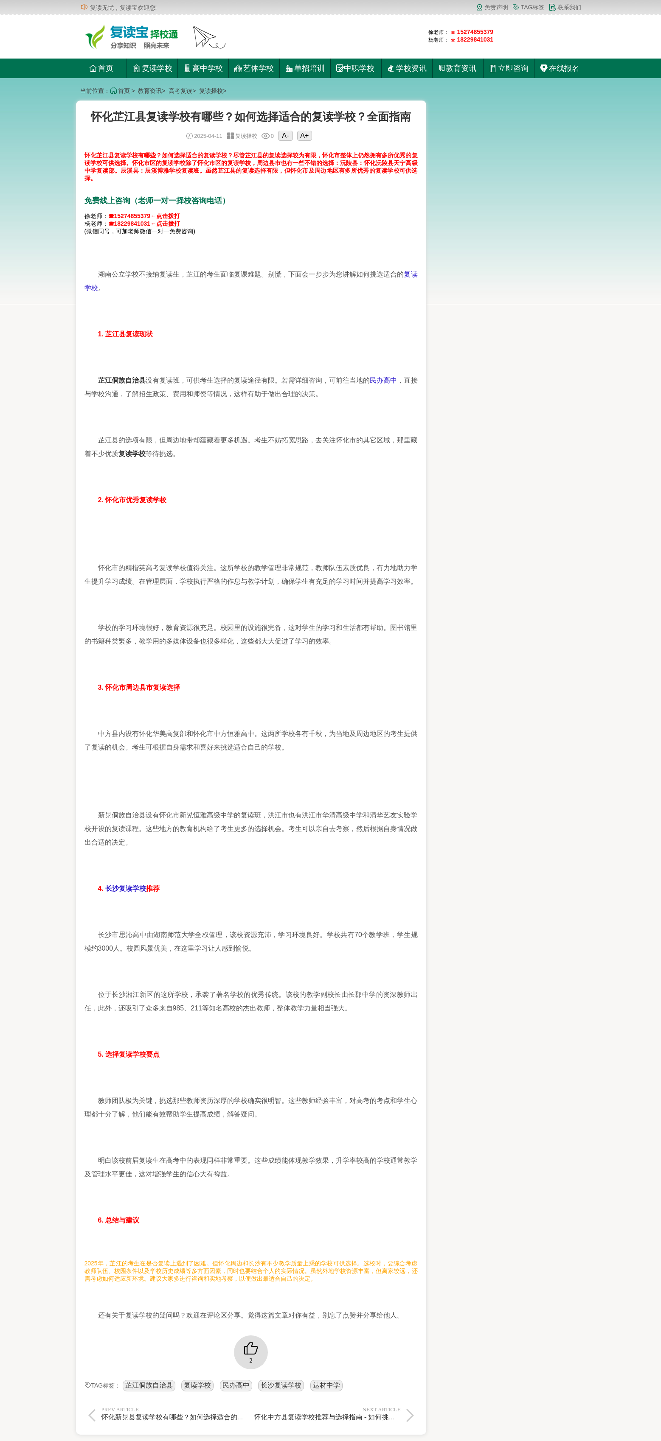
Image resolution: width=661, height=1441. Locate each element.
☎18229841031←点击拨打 (144, 223)
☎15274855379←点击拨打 (144, 216)
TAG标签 (528, 7)
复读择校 (211, 90)
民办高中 (383, 380)
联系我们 (565, 7)
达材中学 (326, 1385)
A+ (304, 135)
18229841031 (475, 39)
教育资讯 (150, 90)
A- (285, 135)
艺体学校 (254, 68)
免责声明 (492, 7)
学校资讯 (407, 68)
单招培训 (305, 68)
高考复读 (180, 90)
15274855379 (475, 31)
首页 (101, 68)
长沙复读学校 (125, 888)
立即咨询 (509, 68)
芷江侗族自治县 (149, 1385)
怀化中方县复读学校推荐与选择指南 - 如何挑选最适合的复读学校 (352, 1413)
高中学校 (203, 68)
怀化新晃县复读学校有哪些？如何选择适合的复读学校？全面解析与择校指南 (216, 1413)
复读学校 (152, 68)
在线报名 (559, 68)
